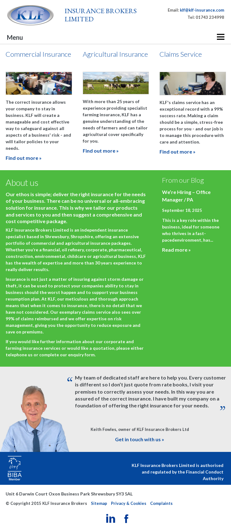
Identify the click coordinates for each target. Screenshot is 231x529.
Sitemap (99, 503)
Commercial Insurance (38, 54)
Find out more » (24, 158)
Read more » (176, 250)
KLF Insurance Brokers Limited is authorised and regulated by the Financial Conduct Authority (177, 472)
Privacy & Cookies (128, 503)
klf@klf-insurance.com (202, 10)
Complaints (161, 503)
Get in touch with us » (139, 439)
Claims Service (181, 54)
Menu (15, 37)
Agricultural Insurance (115, 54)
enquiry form (81, 354)
